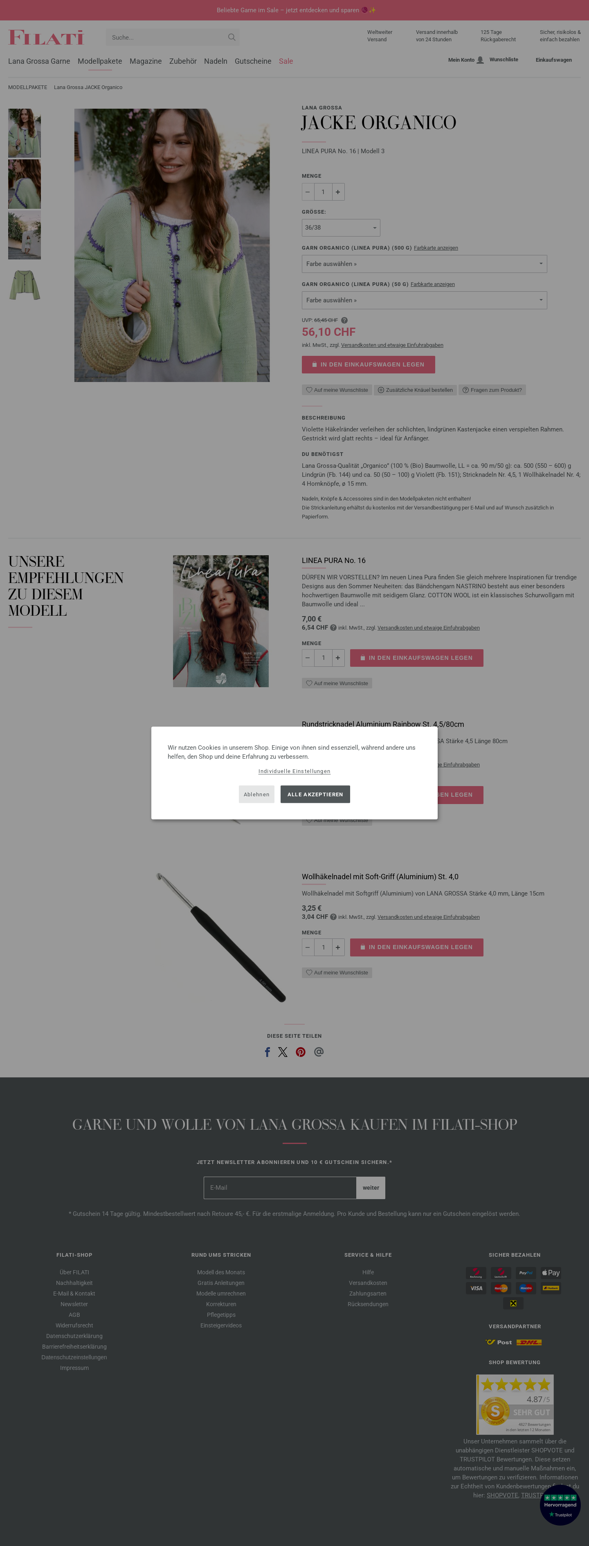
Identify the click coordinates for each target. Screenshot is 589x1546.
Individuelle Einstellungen (295, 771)
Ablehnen (257, 794)
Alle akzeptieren (316, 794)
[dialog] (294, 773)
